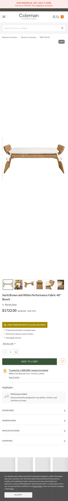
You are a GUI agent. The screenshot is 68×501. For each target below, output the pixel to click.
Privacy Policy (38, 486)
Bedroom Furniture (9, 37)
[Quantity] (10, 352)
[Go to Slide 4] (40, 285)
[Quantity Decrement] (5, 352)
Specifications (11, 431)
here (12, 489)
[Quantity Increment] (16, 352)
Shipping (7, 441)
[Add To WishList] (62, 361)
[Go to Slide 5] (50, 285)
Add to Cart (29, 362)
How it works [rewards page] (14, 377)
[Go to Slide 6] (61, 285)
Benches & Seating (28, 37)
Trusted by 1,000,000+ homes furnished (28, 370)
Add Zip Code (9, 344)
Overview (8, 411)
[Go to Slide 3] (29, 285)
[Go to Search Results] (62, 28)
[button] (54, 17)
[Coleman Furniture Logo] (29, 17)
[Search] (34, 28)
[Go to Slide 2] (18, 285)
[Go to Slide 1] (8, 285)
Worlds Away (11, 304)
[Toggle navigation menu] (4, 17)
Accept (18, 495)
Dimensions (9, 421)
